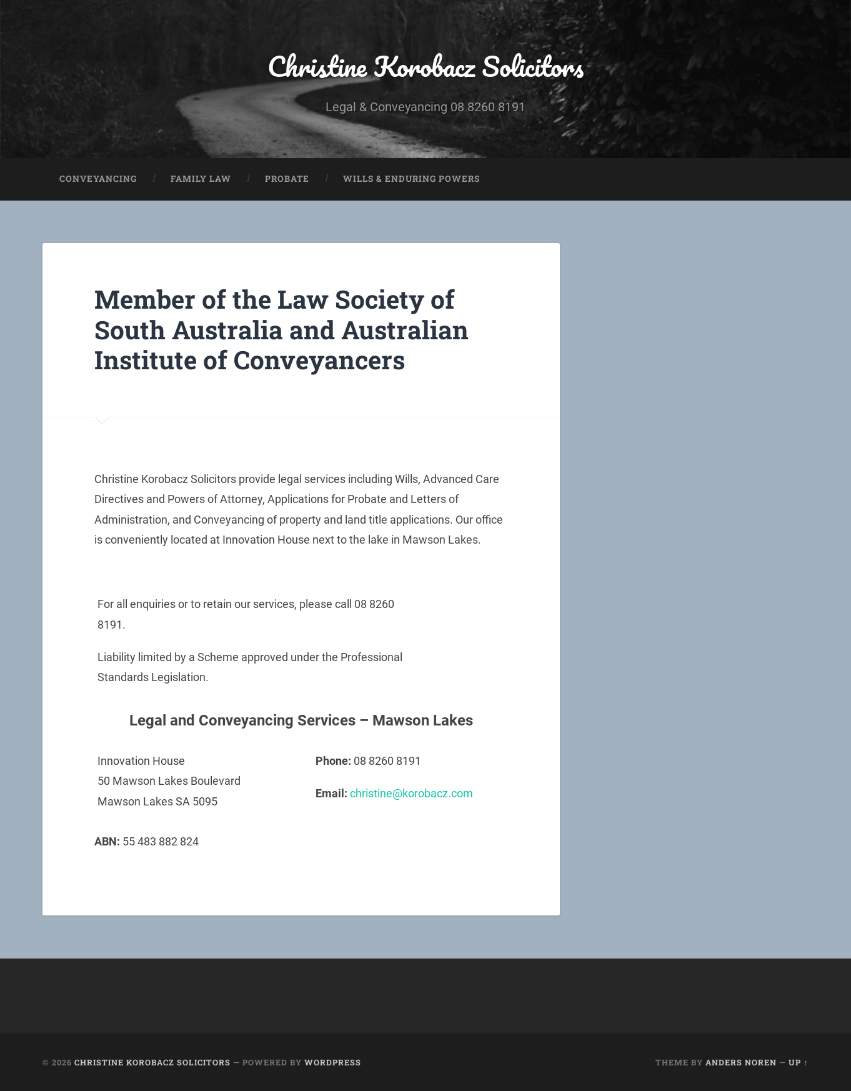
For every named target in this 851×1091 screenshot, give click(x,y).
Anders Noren (741, 1062)
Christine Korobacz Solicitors (425, 66)
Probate (287, 178)
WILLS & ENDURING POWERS (411, 178)
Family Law (201, 178)
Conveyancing (98, 178)
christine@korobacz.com (411, 793)
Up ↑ (798, 1062)
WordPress (332, 1062)
